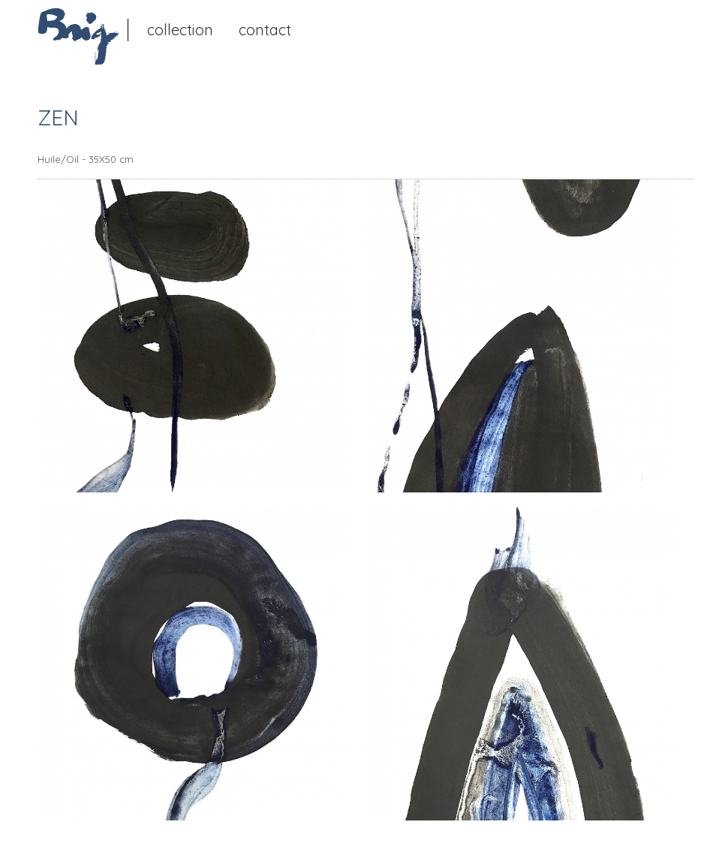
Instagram (326, 29)
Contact (265, 29)
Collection (180, 29)
